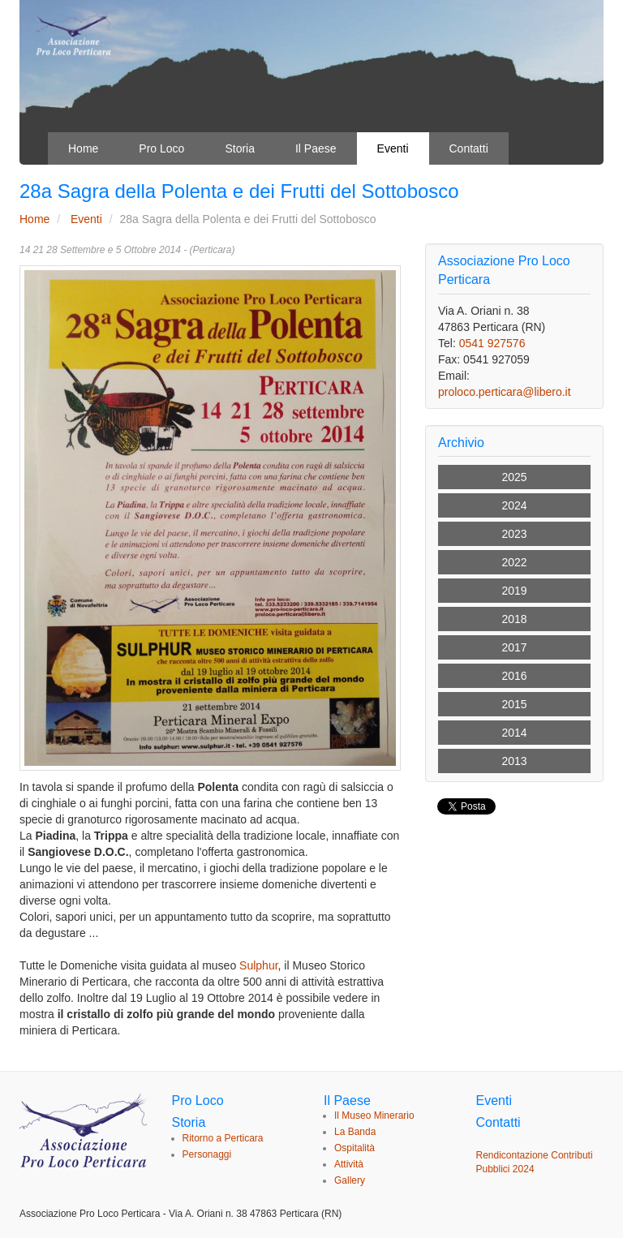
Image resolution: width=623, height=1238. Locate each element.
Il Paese (316, 148)
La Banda (355, 1131)
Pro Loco (161, 148)
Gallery (349, 1180)
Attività (348, 1164)
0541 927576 (492, 343)
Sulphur (258, 965)
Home (83, 148)
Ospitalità (354, 1148)
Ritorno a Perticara (223, 1138)
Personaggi (207, 1154)
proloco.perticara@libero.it (504, 391)
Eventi (393, 148)
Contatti (468, 148)
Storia (240, 148)
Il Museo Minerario (374, 1115)
